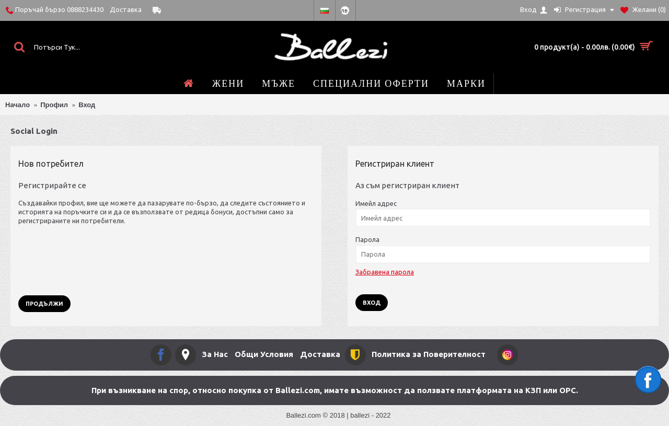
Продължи (44, 304)
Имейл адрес (376, 203)
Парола (367, 239)
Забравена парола (384, 271)
